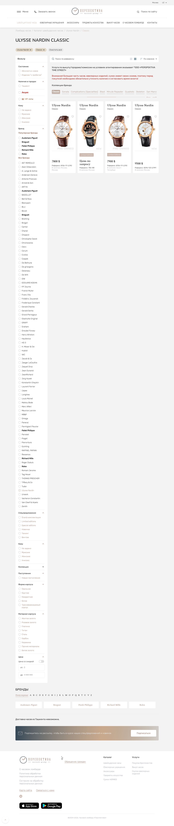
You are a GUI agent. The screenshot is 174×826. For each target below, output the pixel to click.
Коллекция (31, 566)
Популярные (21, 695)
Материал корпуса (31, 613)
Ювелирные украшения (52, 23)
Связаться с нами (45, 790)
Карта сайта (25, 790)
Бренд (31, 128)
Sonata (65, 91)
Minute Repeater (115, 91)
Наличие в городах (31, 81)
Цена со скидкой (26, 661)
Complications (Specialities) (84, 91)
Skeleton (140, 91)
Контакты (152, 23)
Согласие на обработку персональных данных (31, 782)
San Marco (152, 91)
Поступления (31, 573)
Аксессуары (73, 23)
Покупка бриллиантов (142, 763)
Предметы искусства (93, 23)
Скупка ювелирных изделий (140, 772)
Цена (31, 656)
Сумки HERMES (110, 779)
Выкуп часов (113, 23)
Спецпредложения (31, 512)
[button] (22, 11)
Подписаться (143, 733)
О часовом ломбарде (133, 23)
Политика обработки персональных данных (30, 775)
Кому (31, 105)
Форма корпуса (31, 584)
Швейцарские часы (27, 23)
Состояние (31, 66)
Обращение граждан (75, 761)
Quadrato (129, 91)
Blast (102, 91)
